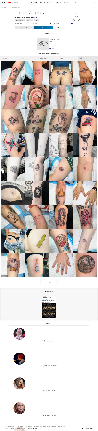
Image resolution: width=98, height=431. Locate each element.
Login (17, 395)
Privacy (38, 398)
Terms (37, 395)
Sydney (19, 17)
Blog (57, 395)
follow (24, 27)
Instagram (78, 395)
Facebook (78, 398)
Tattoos (34, 2)
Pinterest (78, 404)
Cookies (38, 401)
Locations (67, 2)
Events (58, 2)
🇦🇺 (36, 17)
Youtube (78, 417)
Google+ (78, 414)
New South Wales (28, 17)
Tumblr (77, 401)
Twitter (77, 411)
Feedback (58, 398)
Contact (43, 27)
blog (74, 2)
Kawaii (36, 20)
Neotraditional (20, 20)
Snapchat (78, 407)
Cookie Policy (32, 428)
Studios (50, 2)
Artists (42, 2)
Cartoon (29, 20)
